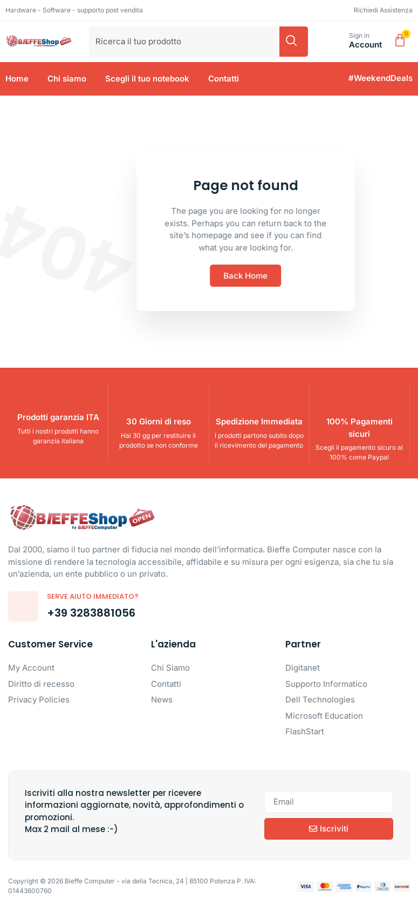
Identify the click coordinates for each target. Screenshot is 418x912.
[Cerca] (293, 41)
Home (17, 78)
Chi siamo (66, 78)
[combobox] (184, 41)
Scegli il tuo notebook (147, 78)
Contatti (223, 78)
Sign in (359, 35)
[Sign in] (337, 41)
